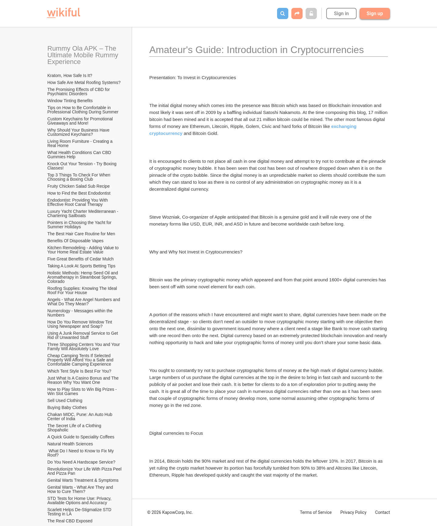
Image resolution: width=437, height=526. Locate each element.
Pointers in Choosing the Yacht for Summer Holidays (80, 224)
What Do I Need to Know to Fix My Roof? (81, 452)
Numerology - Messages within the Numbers (80, 312)
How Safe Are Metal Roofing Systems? (83, 82)
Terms (316, 512)
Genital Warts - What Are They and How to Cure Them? (80, 489)
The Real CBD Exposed (70, 520)
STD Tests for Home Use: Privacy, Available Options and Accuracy (79, 500)
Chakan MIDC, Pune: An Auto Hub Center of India (80, 416)
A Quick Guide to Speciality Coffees (80, 436)
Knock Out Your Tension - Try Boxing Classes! (82, 165)
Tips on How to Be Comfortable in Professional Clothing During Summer (82, 109)
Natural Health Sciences (70, 443)
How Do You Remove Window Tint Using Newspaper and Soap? (80, 324)
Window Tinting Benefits (70, 100)
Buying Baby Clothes (67, 407)
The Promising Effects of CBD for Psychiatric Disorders (79, 91)
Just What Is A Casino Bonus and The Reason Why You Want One (83, 380)
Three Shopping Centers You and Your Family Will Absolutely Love (84, 346)
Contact (382, 512)
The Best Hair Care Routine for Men (81, 233)
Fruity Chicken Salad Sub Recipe (78, 186)
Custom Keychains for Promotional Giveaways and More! (80, 121)
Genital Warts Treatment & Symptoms (82, 480)
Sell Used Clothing (64, 400)
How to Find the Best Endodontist (78, 193)
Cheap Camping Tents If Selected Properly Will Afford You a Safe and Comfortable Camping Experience (81, 360)
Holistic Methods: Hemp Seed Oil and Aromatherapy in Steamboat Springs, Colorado (83, 277)
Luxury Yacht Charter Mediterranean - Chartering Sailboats (83, 213)
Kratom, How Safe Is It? (69, 75)
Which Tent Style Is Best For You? (79, 371)
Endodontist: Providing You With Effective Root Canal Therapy (78, 202)
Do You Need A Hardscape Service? (81, 462)
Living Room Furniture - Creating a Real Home (80, 143)
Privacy (353, 512)
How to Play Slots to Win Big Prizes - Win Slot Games (82, 391)
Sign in (341, 13)
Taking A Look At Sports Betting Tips (81, 265)
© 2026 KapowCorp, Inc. (170, 512)
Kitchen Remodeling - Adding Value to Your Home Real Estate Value (83, 249)
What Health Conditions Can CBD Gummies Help (79, 154)
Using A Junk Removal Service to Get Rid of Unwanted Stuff (83, 335)
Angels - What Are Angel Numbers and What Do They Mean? (84, 301)
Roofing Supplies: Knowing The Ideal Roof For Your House (82, 290)
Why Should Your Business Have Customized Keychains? (79, 132)
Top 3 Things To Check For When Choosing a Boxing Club (79, 177)
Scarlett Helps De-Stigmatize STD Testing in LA (79, 511)
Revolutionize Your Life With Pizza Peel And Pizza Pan (84, 471)
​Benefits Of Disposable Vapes (75, 240)
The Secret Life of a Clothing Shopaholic (74, 427)
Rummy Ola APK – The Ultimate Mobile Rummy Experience (83, 55)
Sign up (375, 13)
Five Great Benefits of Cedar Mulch (80, 258)
